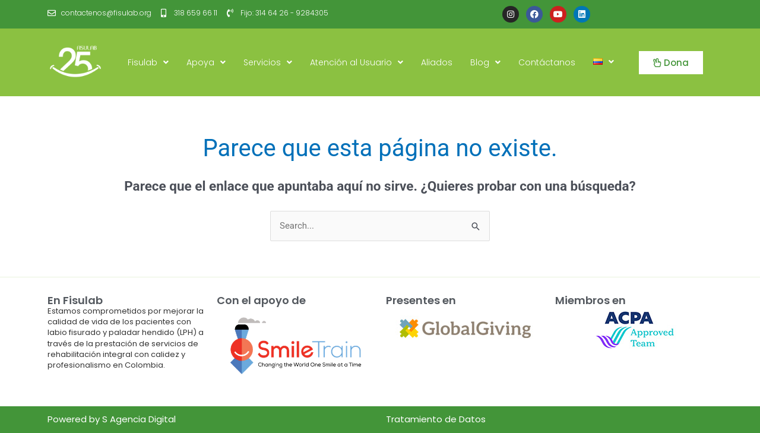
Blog (485, 62)
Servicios (267, 62)
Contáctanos (546, 62)
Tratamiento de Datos (436, 419)
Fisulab (148, 62)
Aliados (436, 62)
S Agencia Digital (139, 419)
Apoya (206, 62)
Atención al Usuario (356, 62)
